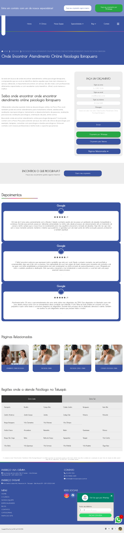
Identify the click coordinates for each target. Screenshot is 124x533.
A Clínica (42, 24)
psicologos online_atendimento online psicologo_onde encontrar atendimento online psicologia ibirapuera (63, 51)
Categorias (15, 51)
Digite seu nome (98, 85)
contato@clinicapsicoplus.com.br (75, 479)
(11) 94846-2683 (70, 476)
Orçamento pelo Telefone (98, 141)
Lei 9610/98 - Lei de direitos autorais (69, 459)
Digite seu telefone (98, 99)
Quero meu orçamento (82, 173)
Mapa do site (7, 516)
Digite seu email (98, 92)
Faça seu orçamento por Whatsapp (109, 8)
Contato (106, 24)
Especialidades (76, 24)
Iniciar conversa (95, 515)
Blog (92, 24)
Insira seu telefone (85, 506)
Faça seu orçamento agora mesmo (77, 8)
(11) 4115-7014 (69, 473)
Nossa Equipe (58, 24)
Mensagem (98, 107)
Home (29, 24)
